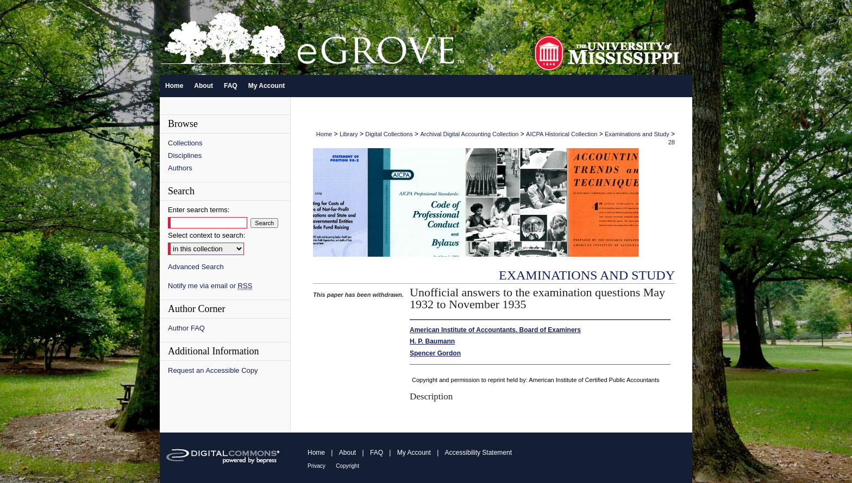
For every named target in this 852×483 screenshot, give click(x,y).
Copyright (347, 466)
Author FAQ (186, 328)
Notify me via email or (210, 286)
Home (324, 134)
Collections (185, 143)
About (347, 452)
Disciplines (185, 155)
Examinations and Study (637, 134)
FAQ (376, 452)
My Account (414, 452)
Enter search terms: (198, 210)
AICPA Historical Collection (561, 134)
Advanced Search (196, 267)
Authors (180, 168)
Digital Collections (388, 134)
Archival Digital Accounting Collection (469, 134)
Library (349, 134)
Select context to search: (206, 235)
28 (671, 142)
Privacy (316, 466)
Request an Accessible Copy (213, 370)
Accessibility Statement (478, 452)
